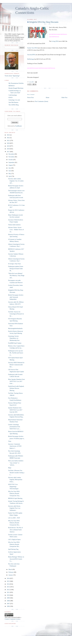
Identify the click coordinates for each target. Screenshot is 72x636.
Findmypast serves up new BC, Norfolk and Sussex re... (15, 353)
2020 (8, 143)
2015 (8, 581)
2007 (8, 603)
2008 (8, 600)
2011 (8, 592)
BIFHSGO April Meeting (15, 498)
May (9, 173)
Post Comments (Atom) (41, 101)
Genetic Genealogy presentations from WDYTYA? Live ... (14, 427)
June (9, 170)
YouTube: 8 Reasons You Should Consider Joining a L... (16, 472)
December (11, 154)
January (10, 575)
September (11, 162)
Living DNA (55, 41)
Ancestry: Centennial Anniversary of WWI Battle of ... (14, 446)
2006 (8, 606)
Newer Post (30, 97)
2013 (8, 587)
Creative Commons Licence (12, 619)
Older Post (64, 97)
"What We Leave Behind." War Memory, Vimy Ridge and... (16, 275)
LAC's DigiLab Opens (14, 539)
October (10, 159)
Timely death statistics (14, 224)
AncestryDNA (31, 54)
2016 (8, 578)
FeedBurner (18, 126)
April (10, 176)
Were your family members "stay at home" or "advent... (15, 463)
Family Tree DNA (32, 48)
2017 (8, 151)
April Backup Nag (13, 549)
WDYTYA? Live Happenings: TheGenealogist (13, 486)
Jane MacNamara (13, 102)
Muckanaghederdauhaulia (15, 328)
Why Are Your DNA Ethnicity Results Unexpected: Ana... (14, 493)
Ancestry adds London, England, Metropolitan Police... (15, 479)
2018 (8, 149)
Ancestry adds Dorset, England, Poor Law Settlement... (14, 508)
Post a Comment (30, 94)
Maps (9, 468)
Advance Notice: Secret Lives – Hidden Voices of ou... (16, 229)
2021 (8, 140)
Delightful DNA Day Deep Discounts (43, 22)
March (10, 569)
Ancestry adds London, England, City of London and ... (16, 181)
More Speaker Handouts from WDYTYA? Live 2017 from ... (16, 381)
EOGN (10, 97)
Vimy (9, 441)
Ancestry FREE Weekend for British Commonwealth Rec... (16, 365)
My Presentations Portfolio (16, 83)
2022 (8, 137)
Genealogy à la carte (14, 100)
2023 (8, 135)
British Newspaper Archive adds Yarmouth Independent (15, 297)
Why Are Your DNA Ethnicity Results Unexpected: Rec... (14, 523)
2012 (8, 589)
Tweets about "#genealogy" (12, 76)
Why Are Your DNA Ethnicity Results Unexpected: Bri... (14, 544)
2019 (8, 146)
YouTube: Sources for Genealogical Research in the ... (16, 314)
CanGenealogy (13, 95)
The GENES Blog (14, 105)
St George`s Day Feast (14, 263)
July (9, 168)
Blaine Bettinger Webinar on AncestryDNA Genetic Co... (16, 559)
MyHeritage (30, 59)
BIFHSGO (11, 85)
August (10, 165)
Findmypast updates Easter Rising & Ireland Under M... (15, 268)
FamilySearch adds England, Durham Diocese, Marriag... (16, 388)
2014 (8, 584)
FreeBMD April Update (14, 343)
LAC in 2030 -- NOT (14, 518)
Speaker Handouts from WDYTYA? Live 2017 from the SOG (15, 410)
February (11, 572)
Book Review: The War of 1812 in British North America (15, 530)
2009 (8, 598)
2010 (8, 595)
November (11, 157)
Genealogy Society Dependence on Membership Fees (14, 338)
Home (47, 97)
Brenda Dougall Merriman (16, 88)
